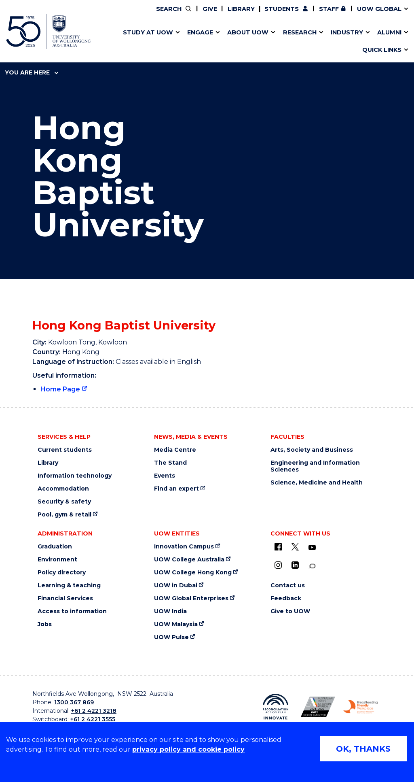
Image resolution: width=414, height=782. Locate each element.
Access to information (72, 611)
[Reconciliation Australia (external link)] (275, 706)
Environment (57, 559)
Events (164, 475)
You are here (31, 72)
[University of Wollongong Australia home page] (48, 31)
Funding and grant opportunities (202, 41)
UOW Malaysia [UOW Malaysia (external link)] (176, 624)
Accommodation (63, 488)
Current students (65, 449)
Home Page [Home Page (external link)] (60, 389)
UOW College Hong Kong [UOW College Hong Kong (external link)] (193, 572)
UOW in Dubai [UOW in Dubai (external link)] (175, 585)
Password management (196, 41)
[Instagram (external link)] (278, 565)
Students (281, 9)
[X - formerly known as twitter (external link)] (295, 547)
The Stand (170, 462)
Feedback (285, 598)
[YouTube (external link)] (312, 548)
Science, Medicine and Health (316, 482)
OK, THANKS (363, 749)
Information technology (75, 475)
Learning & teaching (69, 585)
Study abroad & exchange (186, 41)
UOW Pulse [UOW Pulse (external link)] (171, 637)
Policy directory (62, 572)
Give (210, 9)
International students (318, 41)
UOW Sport (191, 41)
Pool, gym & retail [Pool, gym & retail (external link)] (64, 514)
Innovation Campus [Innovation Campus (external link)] (332, 41)
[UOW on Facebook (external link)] (278, 547)
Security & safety (64, 501)
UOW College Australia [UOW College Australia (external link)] (189, 559)
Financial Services (65, 598)
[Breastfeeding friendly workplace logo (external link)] (360, 706)
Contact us (302, 41)
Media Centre (175, 449)
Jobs (45, 624)
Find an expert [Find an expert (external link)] (176, 488)
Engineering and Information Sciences (315, 466)
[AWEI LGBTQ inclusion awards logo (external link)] (318, 706)
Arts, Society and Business (311, 449)
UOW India (170, 611)
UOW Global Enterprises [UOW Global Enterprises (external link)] (191, 598)
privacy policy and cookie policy (188, 749)
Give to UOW (290, 611)
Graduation (55, 546)
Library (241, 9)
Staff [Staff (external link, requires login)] (329, 9)
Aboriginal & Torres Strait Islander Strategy (205, 41)
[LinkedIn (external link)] (295, 565)
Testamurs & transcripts (184, 41)
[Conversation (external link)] (312, 566)
